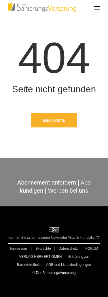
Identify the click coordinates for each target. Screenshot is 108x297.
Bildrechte (43, 249)
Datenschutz (68, 249)
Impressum (19, 249)
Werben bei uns (68, 190)
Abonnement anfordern (46, 182)
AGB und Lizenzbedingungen (68, 265)
